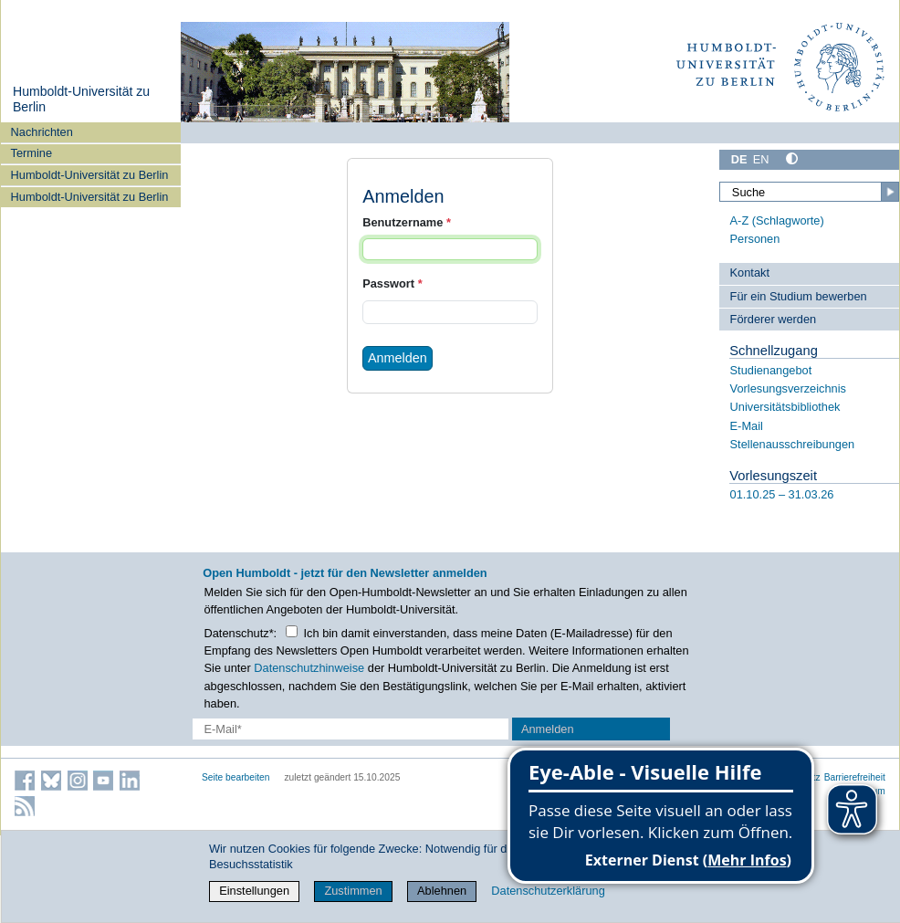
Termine (32, 153)
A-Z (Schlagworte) (777, 220)
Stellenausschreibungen (792, 444)
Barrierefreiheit (854, 777)
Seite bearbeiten (236, 777)
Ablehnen (441, 890)
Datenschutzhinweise (309, 668)
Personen (755, 239)
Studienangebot (771, 370)
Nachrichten (42, 132)
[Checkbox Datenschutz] (292, 631)
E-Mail (746, 426)
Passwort (392, 283)
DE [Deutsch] (739, 159)
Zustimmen (353, 890)
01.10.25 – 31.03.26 (782, 494)
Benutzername (406, 222)
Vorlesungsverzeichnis (788, 388)
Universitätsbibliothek (785, 407)
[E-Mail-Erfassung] (350, 728)
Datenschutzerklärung (547, 890)
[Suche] (809, 192)
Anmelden (397, 358)
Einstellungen (254, 890)
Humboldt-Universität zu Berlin (90, 175)
